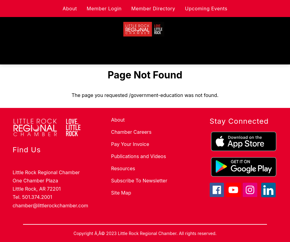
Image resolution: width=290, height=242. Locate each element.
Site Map (121, 193)
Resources (123, 168)
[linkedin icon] (268, 195)
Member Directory (153, 8)
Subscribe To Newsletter (139, 181)
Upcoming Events (206, 8)
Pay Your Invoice (130, 144)
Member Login (104, 8)
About (69, 8)
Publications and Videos (138, 156)
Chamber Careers (131, 132)
